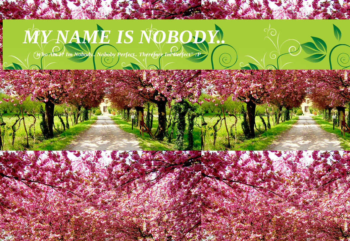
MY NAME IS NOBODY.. (124, 36)
